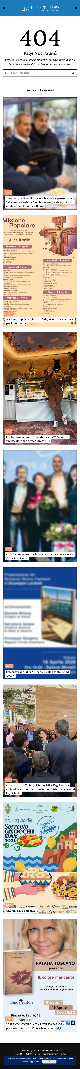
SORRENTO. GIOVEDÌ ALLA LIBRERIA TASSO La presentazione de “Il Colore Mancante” (35, 1026)
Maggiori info (34, 1062)
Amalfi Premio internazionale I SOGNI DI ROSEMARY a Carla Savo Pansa (40, 556)
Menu (76, 8)
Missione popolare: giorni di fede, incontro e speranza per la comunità (40, 321)
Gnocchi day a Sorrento (20, 910)
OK (49, 1062)
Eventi (9, 314)
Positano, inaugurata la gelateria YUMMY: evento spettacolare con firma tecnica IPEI (37, 438)
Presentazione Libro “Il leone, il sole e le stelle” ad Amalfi (37, 673)
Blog (8, 192)
